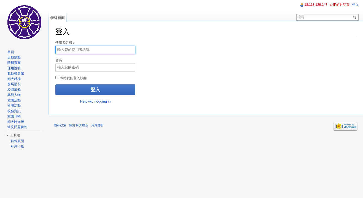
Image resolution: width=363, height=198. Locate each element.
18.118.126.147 (315, 5)
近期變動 (14, 57)
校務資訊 (14, 111)
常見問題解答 (17, 127)
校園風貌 (14, 90)
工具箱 (15, 135)
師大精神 (14, 79)
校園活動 (14, 100)
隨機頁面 (14, 63)
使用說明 (14, 68)
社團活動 (14, 106)
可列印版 (17, 146)
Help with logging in (95, 101)
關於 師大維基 (78, 125)
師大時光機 (15, 122)
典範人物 (14, 95)
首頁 (10, 52)
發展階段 (14, 84)
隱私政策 (60, 125)
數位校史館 (15, 73)
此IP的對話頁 (339, 5)
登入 (355, 5)
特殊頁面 (57, 18)
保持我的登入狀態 (71, 78)
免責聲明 (97, 125)
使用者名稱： (65, 42)
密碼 (58, 60)
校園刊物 (14, 116)
